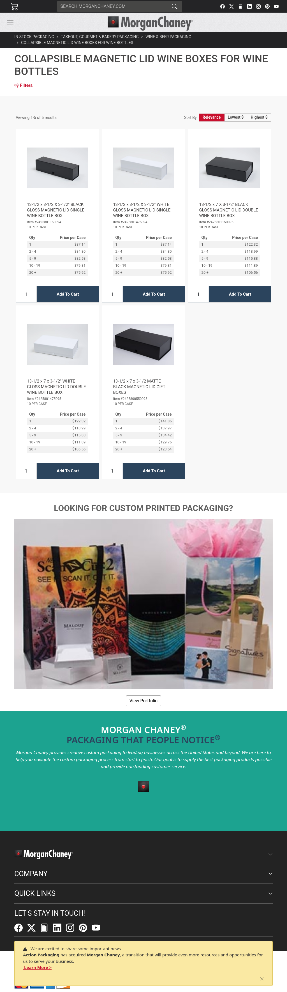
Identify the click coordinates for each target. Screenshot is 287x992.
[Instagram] (258, 6)
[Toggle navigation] (10, 22)
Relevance (212, 117)
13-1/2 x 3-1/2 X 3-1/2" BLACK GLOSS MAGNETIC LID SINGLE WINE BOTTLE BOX (55, 210)
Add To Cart (68, 294)
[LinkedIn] (249, 6)
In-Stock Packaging (34, 36)
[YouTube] (276, 6)
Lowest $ (236, 117)
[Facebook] (222, 6)
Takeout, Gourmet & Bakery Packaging (100, 36)
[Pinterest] (267, 6)
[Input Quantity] (26, 294)
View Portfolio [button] (143, 700)
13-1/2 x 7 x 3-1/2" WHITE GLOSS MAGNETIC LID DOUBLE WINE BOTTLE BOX (56, 387)
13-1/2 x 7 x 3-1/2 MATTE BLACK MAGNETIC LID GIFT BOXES (139, 387)
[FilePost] (240, 6)
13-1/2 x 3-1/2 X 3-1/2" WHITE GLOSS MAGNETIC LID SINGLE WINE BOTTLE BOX (141, 210)
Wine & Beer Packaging (168, 36)
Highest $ (259, 117)
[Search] (112, 6)
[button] (10, 22)
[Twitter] (231, 6)
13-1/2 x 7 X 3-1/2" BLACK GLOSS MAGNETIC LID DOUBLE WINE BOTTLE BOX (228, 210)
